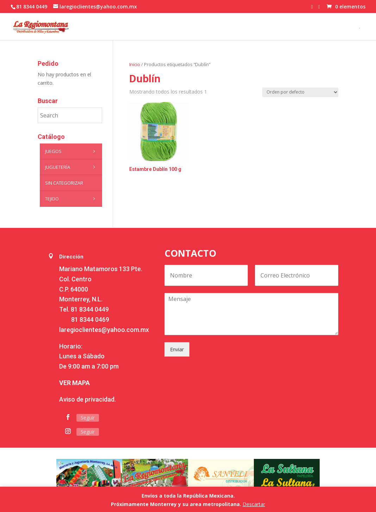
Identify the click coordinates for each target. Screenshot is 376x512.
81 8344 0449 (90, 309)
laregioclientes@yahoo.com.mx (104, 329)
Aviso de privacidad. (87, 399)
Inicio (134, 64)
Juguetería (72, 167)
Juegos (72, 151)
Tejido (72, 198)
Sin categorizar (64, 183)
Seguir (88, 417)
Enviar (177, 349)
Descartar (254, 504)
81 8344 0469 (90, 319)
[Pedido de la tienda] (300, 92)
